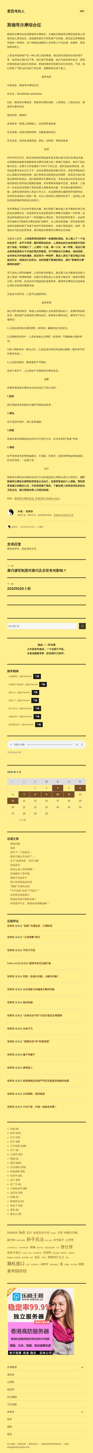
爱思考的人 (16, 11)
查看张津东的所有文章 (64, 515)
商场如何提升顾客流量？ (23, 899)
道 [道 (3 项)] (61, 1264)
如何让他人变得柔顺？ (22, 869)
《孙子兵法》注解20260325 (19, 708)
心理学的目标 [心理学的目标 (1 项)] (24, 1248)
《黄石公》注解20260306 (18, 692)
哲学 (12, 1133)
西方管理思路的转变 (21, 882)
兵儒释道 (12, 1367)
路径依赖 (28, 1002)
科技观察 (15, 1171)
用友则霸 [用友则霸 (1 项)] (55, 1253)
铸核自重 (15, 843)
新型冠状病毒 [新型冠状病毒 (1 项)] (50, 1248)
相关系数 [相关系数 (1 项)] (25, 1258)
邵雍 (12, 1196)
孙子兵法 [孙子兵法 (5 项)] (35, 1239)
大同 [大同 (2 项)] (60, 1232)
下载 (37, 676)
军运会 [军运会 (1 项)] (53, 1233)
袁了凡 (13, 1184)
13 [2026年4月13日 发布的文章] (13, 800)
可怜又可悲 (29, 950)
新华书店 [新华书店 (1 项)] (40, 1248)
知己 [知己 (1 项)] (31, 1258)
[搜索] (82, 626)
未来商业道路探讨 (20, 894)
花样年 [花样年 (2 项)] (44, 1264)
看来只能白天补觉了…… (23, 856)
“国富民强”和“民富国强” (36, 1041)
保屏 (12, 847)
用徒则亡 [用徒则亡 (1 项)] (72, 1253)
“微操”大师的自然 (20, 886)
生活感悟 (15, 1167)
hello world (14, 963)
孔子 (12, 1137)
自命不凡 (28, 1028)
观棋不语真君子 (18, 877)
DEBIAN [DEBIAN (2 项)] (12, 1232)
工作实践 (15, 1145)
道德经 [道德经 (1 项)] (66, 1265)
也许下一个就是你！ (21, 852)
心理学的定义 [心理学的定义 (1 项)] (12, 1248)
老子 (12, 1179)
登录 (33, 548)
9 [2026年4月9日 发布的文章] (46, 794)
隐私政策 (22, 1444)
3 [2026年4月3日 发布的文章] (57, 787)
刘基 (12, 1128)
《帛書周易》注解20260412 (19, 676)
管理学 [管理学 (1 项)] (43, 1258)
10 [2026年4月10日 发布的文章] (57, 794)
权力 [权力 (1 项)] (30, 1253)
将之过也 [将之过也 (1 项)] (48, 1240)
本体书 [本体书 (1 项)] (24, 1253)
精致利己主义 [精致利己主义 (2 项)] (56, 1257)
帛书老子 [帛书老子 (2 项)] (58, 1240)
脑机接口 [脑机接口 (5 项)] (16, 1263)
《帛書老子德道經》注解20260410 (22, 684)
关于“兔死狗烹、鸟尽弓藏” (24, 860)
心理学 (40, 527)
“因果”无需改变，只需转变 (37, 925)
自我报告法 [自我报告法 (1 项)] (35, 1265)
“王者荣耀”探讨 (31, 937)
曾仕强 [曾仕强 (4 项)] (67, 1246)
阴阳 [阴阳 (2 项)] (81, 1264)
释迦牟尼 (15, 1201)
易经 (12, 1162)
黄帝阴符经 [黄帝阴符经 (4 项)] (17, 1270)
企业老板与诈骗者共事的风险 (39, 989)
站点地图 (11, 1444)
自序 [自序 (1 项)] (27, 1265)
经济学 (13, 1175)
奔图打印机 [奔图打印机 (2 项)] (71, 1232)
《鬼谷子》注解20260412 (18, 700)
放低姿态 (15, 864)
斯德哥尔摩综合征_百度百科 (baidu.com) (37, 498)
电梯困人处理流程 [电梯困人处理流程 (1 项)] (14, 1258)
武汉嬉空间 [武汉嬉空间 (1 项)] (37, 1253)
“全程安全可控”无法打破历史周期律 (42, 1015)
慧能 (12, 1158)
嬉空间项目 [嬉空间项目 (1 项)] (21, 1240)
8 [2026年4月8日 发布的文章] (35, 794)
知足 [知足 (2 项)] (37, 1257)
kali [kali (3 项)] (22, 1232)
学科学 (10, 1411)
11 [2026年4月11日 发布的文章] (69, 794)
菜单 (82, 11)
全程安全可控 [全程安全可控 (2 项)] (41, 1232)
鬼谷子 (13, 1205)
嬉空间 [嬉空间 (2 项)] (11, 1240)
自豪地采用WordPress (51, 1444)
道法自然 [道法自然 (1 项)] (74, 1265)
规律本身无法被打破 (40, 963)
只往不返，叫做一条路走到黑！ (40, 1106)
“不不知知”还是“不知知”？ (24, 890)
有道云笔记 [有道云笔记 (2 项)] (14, 1252)
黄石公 (13, 1213)
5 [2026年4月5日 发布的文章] (80, 787)
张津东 (14, 527)
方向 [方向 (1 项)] (57, 1248)
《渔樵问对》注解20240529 (19, 716)
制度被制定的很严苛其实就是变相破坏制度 (46, 1080)
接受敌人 (28, 1067)
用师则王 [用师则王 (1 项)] (63, 1253)
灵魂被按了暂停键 (20, 873)
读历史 (13, 1192)
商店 (9, 1434)
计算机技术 (16, 1188)
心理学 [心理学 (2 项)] (70, 1240)
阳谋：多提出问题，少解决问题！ (41, 976)
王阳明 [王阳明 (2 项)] (47, 1252)
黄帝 (12, 1209)
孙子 (12, 1141)
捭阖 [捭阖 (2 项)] (32, 1247)
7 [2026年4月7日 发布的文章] (24, 794)
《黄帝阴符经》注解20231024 (20, 724)
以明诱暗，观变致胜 (34, 1093)
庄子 (12, 1150)
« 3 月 (23, 819)
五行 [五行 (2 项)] (29, 1232)
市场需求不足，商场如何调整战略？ (29, 903)
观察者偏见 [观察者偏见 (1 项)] (54, 1265)
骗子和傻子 (29, 1054)
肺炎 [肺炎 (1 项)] (67, 1258)
